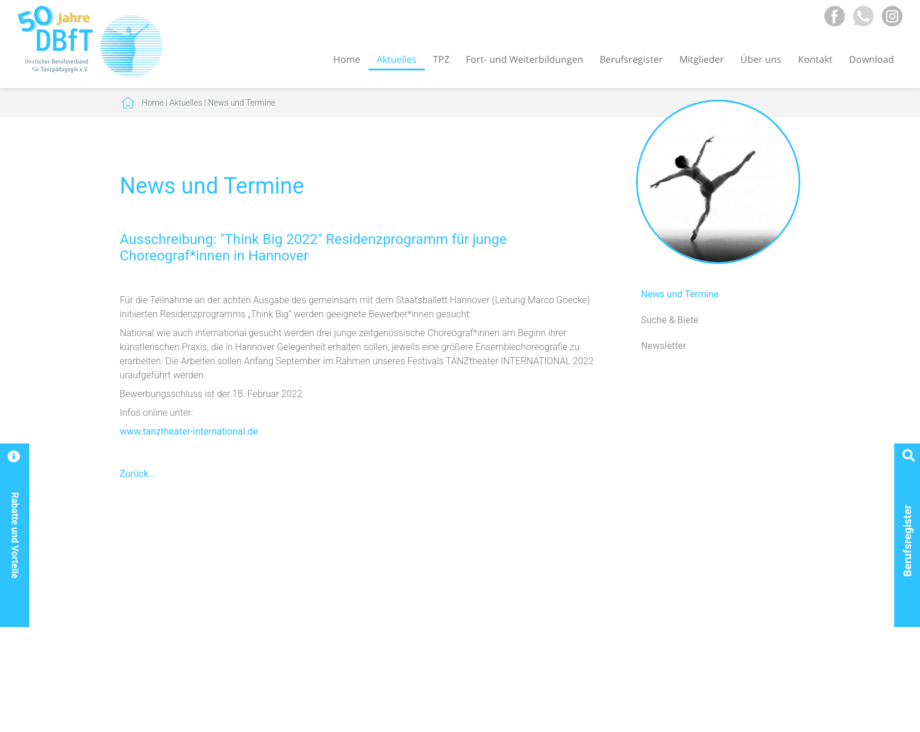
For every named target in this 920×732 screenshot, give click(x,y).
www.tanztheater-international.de (189, 431)
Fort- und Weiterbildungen (524, 59)
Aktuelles (397, 59)
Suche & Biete (669, 320)
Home (346, 59)
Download (871, 59)
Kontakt (815, 59)
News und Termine (241, 102)
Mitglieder (701, 59)
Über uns (761, 59)
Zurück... (138, 473)
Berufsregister (631, 59)
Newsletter (663, 345)
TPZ (441, 59)
